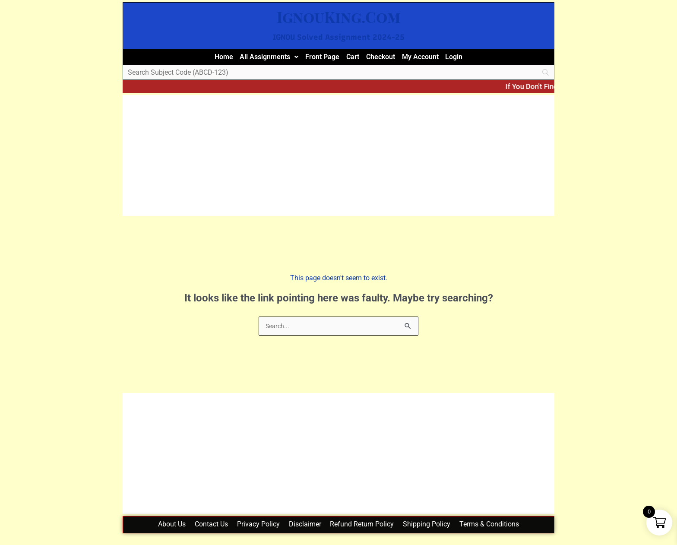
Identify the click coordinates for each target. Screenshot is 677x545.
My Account (432, 59)
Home (207, 59)
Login (471, 59)
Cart (354, 59)
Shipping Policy (435, 532)
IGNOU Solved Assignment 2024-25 (339, 37)
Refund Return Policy (366, 532)
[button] (259, 59)
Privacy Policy (254, 532)
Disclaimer (305, 532)
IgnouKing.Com (338, 15)
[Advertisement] (338, 160)
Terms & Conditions (501, 532)
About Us (160, 532)
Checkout (386, 59)
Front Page (319, 59)
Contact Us (203, 532)
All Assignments (258, 59)
